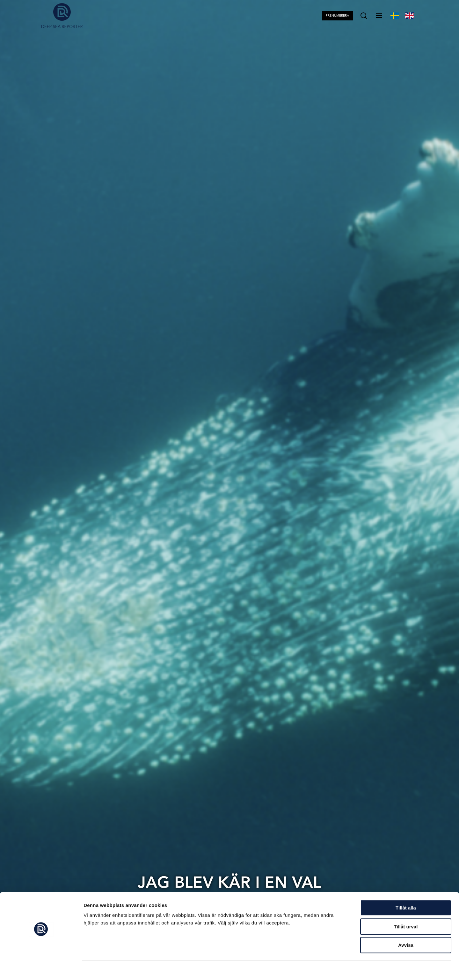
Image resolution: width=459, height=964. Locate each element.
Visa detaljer (346, 951)
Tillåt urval (406, 905)
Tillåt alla (406, 886)
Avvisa (405, 923)
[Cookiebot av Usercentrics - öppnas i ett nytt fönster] (41, 951)
